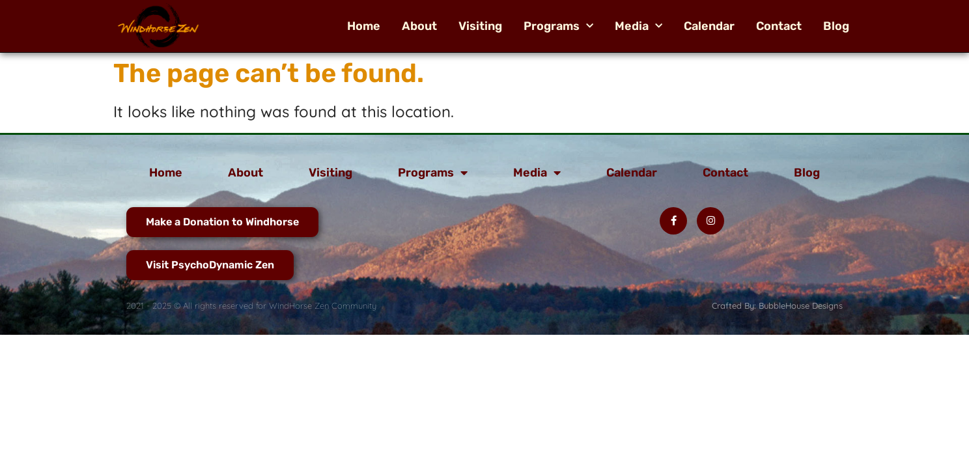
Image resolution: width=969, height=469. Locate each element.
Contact (779, 26)
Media (638, 26)
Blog (836, 26)
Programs (558, 26)
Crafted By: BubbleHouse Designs (777, 305)
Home (363, 26)
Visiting (480, 26)
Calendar (709, 26)
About (419, 26)
